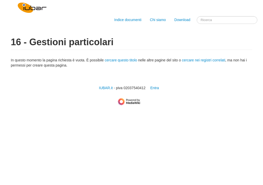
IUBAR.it (106, 88)
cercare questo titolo (121, 60)
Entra (154, 88)
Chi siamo (158, 20)
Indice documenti (128, 20)
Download (182, 20)
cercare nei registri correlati (203, 60)
